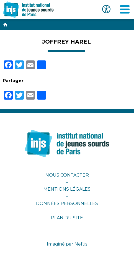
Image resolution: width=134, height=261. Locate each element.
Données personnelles (67, 203)
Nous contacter (67, 175)
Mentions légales (67, 189)
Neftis (80, 244)
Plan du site (67, 217)
